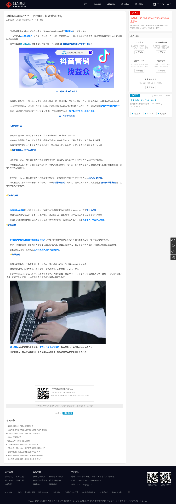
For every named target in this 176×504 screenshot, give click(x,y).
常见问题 (20, 480)
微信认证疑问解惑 (14, 437)
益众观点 (125, 4)
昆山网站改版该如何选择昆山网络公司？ (22, 444)
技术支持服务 (55, 480)
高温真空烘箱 (43, 492)
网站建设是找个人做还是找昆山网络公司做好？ (25, 455)
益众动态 (9, 480)
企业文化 (20, 477)
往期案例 (111, 4)
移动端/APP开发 (56, 477)
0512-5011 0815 (173, 246)
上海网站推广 (56, 492)
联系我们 (9, 484)
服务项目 (97, 4)
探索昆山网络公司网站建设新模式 (20, 426)
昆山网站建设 (26, 44)
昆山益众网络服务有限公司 (51, 501)
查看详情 (139, 52)
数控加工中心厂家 (71, 492)
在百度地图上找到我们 (161, 95)
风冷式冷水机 (117, 492)
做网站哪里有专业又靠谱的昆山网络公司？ (23, 452)
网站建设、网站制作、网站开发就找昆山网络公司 (26, 448)
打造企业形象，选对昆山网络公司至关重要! (24, 433)
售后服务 (163, 114)
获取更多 (150, 87)
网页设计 (150, 83)
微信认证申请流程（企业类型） (19, 441)
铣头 (20, 492)
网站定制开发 (39, 477)
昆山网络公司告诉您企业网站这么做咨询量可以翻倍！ (28, 430)
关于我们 (9, 477)
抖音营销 (68, 413)
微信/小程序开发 (40, 480)
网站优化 (142, 83)
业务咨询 (137, 114)
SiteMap (144, 501)
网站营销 (29, 20)
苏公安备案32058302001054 (127, 501)
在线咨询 (173, 240)
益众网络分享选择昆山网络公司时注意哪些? (24, 459)
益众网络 (139, 4)
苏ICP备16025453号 (81, 501)
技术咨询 (150, 114)
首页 (85, 4)
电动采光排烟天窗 (88, 492)
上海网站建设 (30, 492)
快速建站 (158, 83)
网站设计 (53, 484)
